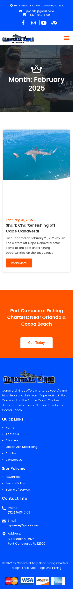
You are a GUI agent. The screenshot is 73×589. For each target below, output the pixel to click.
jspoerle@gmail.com (23, 525)
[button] (66, 38)
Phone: (13, 508)
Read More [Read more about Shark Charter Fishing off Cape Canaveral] (19, 263)
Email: (12, 520)
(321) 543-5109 (19, 512)
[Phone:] (4, 507)
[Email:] (4, 520)
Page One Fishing (49, 568)
